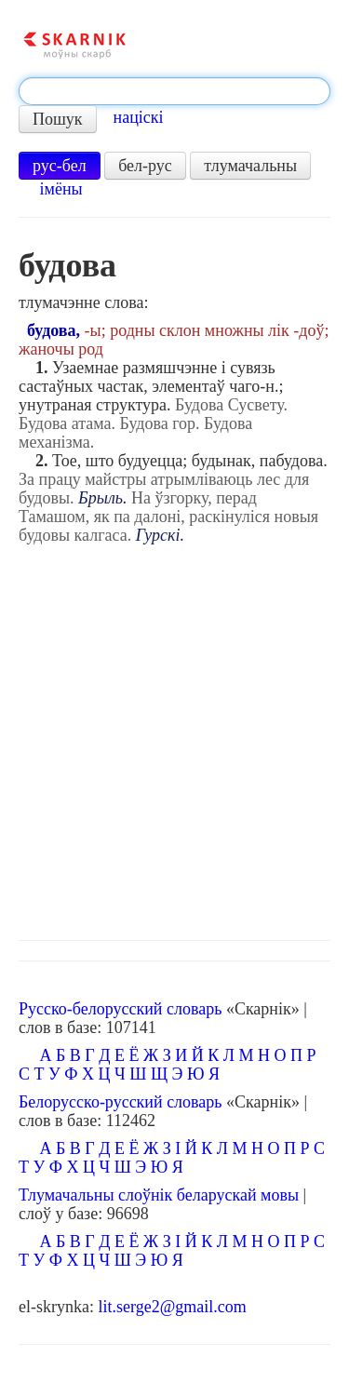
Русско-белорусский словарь (120, 1009)
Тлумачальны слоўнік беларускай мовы (159, 1195)
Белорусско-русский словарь (120, 1102)
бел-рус (145, 165)
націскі (139, 117)
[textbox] (174, 91)
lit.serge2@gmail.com (172, 1306)
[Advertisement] (174, 737)
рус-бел (60, 165)
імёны (61, 189)
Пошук (58, 119)
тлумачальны (250, 165)
